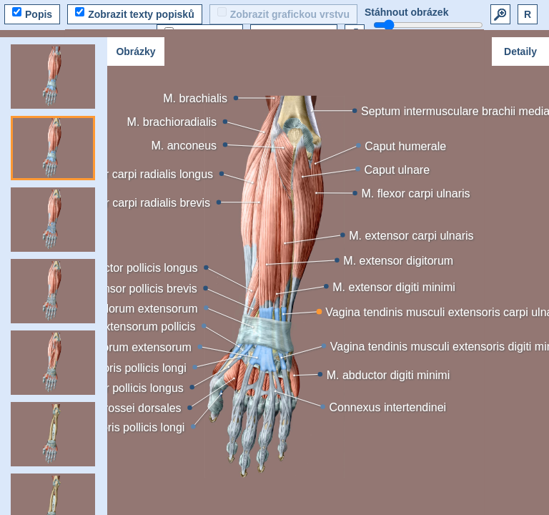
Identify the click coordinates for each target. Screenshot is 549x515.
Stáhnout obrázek (406, 12)
